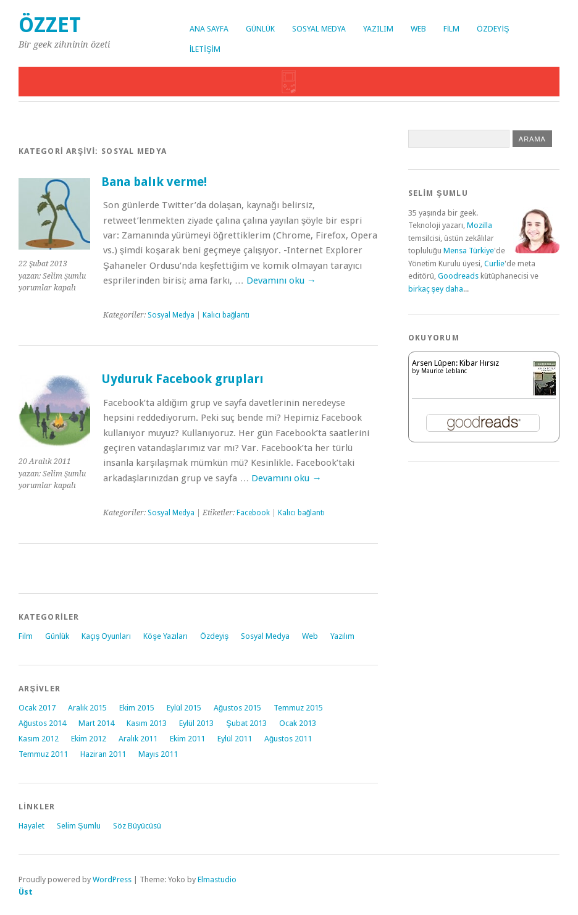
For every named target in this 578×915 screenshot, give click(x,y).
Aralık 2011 (138, 738)
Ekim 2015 (136, 707)
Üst (26, 891)
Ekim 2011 (187, 738)
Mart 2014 (96, 723)
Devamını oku (281, 280)
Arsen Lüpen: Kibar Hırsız (455, 363)
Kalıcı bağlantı (226, 315)
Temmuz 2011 (43, 754)
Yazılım (378, 28)
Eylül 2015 (184, 707)
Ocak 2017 (37, 707)
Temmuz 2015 (298, 707)
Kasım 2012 (39, 738)
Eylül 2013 (196, 723)
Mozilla (479, 225)
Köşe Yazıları (165, 636)
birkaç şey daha (435, 288)
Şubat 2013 (246, 723)
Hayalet (31, 825)
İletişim (205, 49)
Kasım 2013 (147, 723)
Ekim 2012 (88, 738)
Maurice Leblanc (444, 371)
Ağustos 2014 (42, 723)
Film (451, 28)
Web (418, 28)
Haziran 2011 (103, 754)
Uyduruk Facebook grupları (182, 379)
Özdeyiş (493, 28)
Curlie (494, 263)
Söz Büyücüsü (137, 825)
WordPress (112, 879)
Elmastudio (217, 879)
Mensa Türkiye (468, 250)
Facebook (253, 512)
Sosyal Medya (319, 28)
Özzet (50, 25)
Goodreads (458, 275)
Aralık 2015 (87, 707)
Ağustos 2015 (237, 707)
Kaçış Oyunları (106, 636)
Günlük (260, 28)
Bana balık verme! (154, 182)
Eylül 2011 (234, 738)
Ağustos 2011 (288, 738)
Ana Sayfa (209, 28)
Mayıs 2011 (158, 754)
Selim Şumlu (79, 825)
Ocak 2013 (297, 723)
